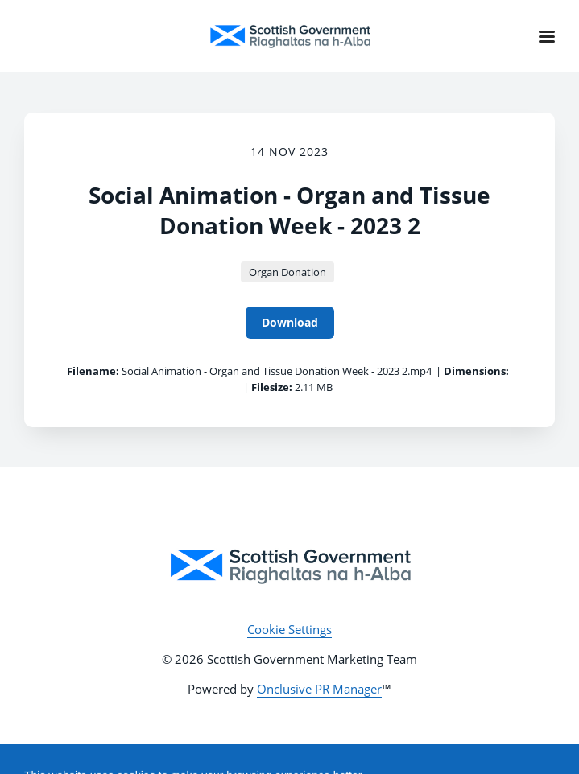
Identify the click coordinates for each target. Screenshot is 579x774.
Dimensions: (476, 371)
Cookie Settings (289, 629)
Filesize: (271, 387)
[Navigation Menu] (547, 36)
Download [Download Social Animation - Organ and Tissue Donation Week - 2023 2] (290, 322)
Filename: (93, 371)
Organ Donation (287, 272)
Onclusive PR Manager (319, 689)
